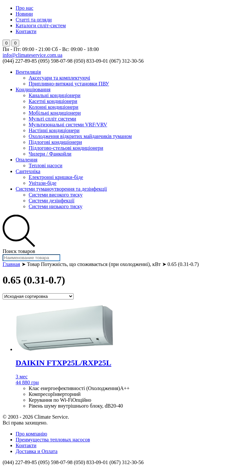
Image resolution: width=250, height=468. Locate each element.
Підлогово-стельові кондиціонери (66, 148)
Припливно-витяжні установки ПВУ (69, 83)
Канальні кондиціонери (54, 95)
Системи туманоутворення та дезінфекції (61, 189)
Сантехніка (28, 171)
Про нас (24, 8)
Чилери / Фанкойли (50, 154)
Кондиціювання (33, 89)
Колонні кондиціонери (53, 107)
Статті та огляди (34, 19)
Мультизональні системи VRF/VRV (68, 124)
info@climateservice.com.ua (32, 55)
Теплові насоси (45, 165)
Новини (24, 14)
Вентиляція (28, 72)
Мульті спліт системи (52, 118)
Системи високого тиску (56, 194)
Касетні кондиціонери (53, 101)
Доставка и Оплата (37, 451)
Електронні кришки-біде (56, 177)
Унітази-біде (42, 183)
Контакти (26, 31)
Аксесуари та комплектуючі (59, 78)
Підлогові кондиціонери (55, 142)
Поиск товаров (19, 251)
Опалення (26, 159)
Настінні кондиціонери (54, 130)
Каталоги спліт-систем (41, 25)
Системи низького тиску (55, 206)
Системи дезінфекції (52, 200)
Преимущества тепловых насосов (53, 439)
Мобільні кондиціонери (55, 113)
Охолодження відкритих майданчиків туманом (80, 136)
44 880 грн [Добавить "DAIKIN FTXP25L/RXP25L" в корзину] (27, 382)
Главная (11, 264)
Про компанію (31, 433)
